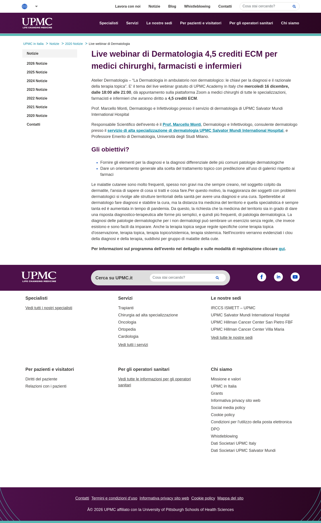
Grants (217, 393)
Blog (172, 6)
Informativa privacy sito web (235, 400)
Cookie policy (223, 415)
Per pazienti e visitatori (200, 23)
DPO (215, 429)
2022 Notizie (37, 98)
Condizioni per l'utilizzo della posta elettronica (251, 422)
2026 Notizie (37, 63)
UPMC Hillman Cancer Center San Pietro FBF (252, 322)
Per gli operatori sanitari (251, 23)
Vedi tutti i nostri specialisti (48, 308)
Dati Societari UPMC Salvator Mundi (243, 450)
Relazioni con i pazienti (45, 386)
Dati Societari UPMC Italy (233, 443)
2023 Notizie (37, 89)
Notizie (154, 6)
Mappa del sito (230, 498)
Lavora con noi (127, 6)
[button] (33, 6)
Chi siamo (290, 23)
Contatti (225, 6)
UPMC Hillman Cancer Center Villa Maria (247, 329)
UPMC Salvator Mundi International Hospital (250, 315)
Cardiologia (128, 336)
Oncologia (127, 322)
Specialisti (108, 23)
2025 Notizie (37, 72)
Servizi (132, 23)
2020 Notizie (37, 116)
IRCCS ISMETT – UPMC (233, 308)
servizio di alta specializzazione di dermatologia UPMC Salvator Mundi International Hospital (195, 130)
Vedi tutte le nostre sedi (232, 337)
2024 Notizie (37, 81)
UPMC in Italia (224, 386)
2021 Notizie (37, 107)
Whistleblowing (197, 6)
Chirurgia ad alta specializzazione (148, 315)
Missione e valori (226, 379)
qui (282, 249)
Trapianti (126, 308)
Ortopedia (127, 329)
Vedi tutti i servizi (133, 344)
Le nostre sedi (159, 23)
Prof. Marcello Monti (182, 124)
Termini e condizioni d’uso (114, 498)
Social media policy (228, 407)
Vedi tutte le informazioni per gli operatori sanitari (154, 382)
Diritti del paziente (41, 379)
